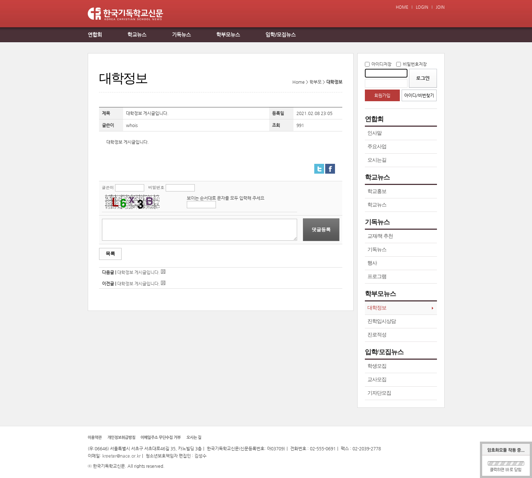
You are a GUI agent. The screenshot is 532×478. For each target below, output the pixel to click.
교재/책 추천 (380, 236)
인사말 (374, 133)
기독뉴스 (181, 34)
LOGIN (422, 7)
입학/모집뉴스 (280, 34)
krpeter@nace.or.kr (121, 455)
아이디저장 (381, 64)
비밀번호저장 (415, 64)
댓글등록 (321, 229)
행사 (372, 263)
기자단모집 (379, 393)
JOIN (440, 7)
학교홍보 (376, 191)
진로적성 (376, 334)
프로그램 (376, 276)
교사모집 (376, 379)
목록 (110, 253)
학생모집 (376, 366)
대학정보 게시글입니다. (138, 272)
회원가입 (382, 95)
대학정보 (376, 308)
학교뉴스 (136, 34)
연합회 (95, 34)
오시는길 (376, 160)
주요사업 (376, 146)
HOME (402, 7)
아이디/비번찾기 (419, 95)
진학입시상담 (381, 321)
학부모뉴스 (228, 34)
